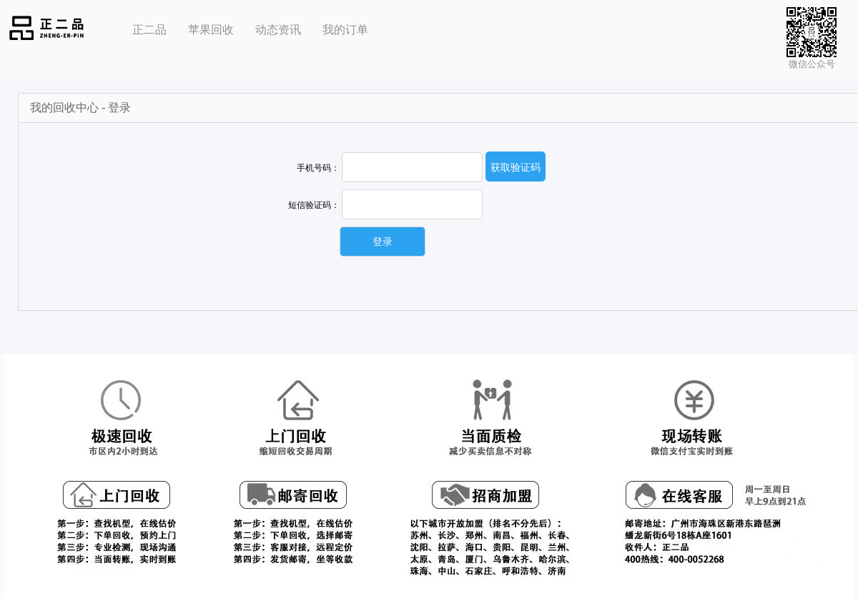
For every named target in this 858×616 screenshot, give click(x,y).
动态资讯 (278, 30)
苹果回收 (211, 30)
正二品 (149, 30)
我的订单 (345, 30)
